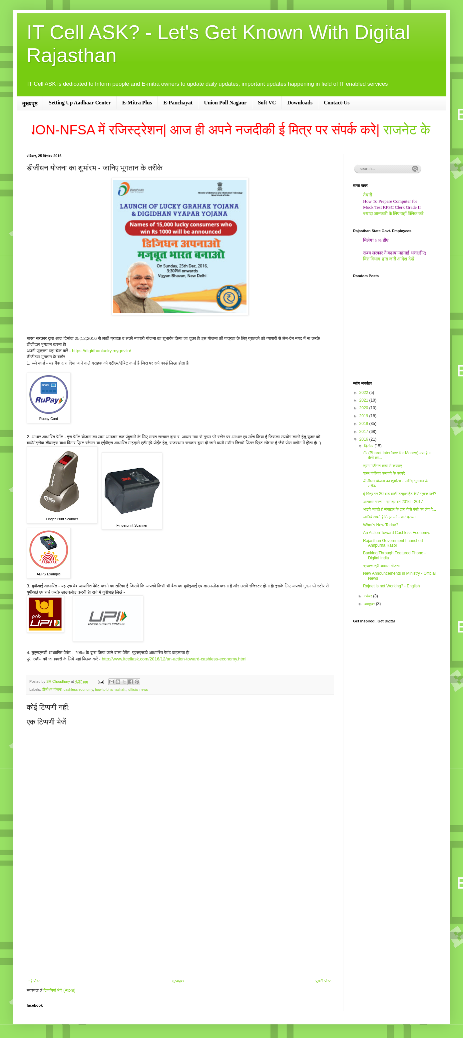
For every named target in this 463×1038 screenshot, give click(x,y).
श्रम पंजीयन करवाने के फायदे (384, 473)
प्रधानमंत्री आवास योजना (381, 565)
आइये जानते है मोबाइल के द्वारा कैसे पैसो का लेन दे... (399, 509)
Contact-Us (336, 102)
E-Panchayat (178, 102)
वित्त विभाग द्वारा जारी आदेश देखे (388, 260)
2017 (364, 431)
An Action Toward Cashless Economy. (396, 532)
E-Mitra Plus (137, 102)
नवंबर (368, 596)
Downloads (300, 102)
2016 (364, 439)
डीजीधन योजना (52, 689)
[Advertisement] (180, 923)
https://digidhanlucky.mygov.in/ (101, 350)
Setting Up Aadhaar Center (80, 102)
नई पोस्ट (34, 981)
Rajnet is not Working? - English (391, 586)
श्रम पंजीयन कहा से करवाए (382, 465)
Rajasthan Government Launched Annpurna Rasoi (393, 543)
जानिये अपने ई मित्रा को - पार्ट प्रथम (389, 517)
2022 (364, 392)
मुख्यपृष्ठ (29, 103)
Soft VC (267, 102)
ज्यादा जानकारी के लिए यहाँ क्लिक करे (393, 214)
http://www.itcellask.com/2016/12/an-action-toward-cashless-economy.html (174, 658)
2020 (364, 408)
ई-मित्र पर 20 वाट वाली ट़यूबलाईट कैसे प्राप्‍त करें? (399, 493)
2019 (364, 416)
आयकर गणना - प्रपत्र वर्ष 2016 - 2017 (393, 501)
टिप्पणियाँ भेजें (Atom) (60, 990)
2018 (364, 423)
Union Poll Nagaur (225, 102)
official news (138, 689)
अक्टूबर (370, 603)
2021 (364, 400)
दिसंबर (369, 446)
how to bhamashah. (110, 689)
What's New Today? (380, 525)
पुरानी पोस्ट (323, 981)
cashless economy (78, 689)
